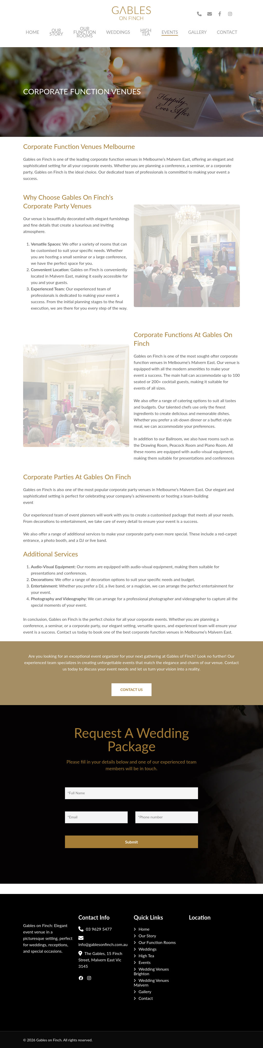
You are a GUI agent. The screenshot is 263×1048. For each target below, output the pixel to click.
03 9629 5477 (95, 929)
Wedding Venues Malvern (151, 982)
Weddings (147, 949)
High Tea (146, 955)
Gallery (144, 991)
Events (144, 962)
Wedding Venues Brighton (151, 971)
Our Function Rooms (157, 942)
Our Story (147, 935)
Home (143, 929)
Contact (145, 998)
